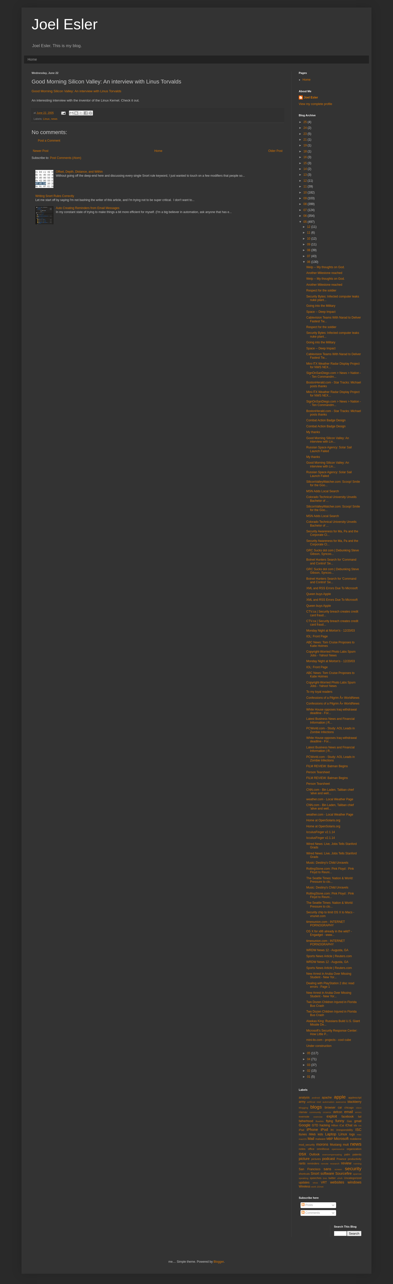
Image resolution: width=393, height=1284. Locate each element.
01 (309, 1076)
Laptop (330, 1134)
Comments (311, 1213)
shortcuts (304, 1173)
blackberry (354, 1102)
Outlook (314, 1154)
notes (302, 1148)
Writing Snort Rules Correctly (54, 196)
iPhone (312, 1130)
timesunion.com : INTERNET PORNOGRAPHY (325, 923)
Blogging (303, 1107)
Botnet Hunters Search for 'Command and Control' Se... (331, 561)
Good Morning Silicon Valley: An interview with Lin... (327, 439)
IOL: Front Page (317, 636)
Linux (46, 118)
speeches (315, 1177)
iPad (301, 1129)
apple (340, 1097)
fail (359, 1116)
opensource (338, 1149)
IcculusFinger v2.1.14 (320, 832)
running (357, 1163)
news (54, 118)
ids (355, 1125)
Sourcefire (343, 1173)
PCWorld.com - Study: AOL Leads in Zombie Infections (330, 730)
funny (339, 1121)
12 (306, 180)
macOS (303, 1139)
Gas (349, 1121)
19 (306, 145)
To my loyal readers (319, 692)
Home (32, 59)
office (311, 1148)
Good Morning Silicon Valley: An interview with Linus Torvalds (76, 91)
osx (302, 1153)
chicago (349, 1107)
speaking (303, 1178)
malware (320, 1138)
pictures (316, 1158)
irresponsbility (344, 1129)
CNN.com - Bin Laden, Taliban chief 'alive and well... (330, 791)
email (348, 1112)
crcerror (327, 1112)
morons (322, 1144)
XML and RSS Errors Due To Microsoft (332, 588)
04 (309, 1059)
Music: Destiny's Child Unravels (327, 862)
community (315, 1112)
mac (359, 1134)
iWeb (312, 1134)
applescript (354, 1097)
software (327, 1173)
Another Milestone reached (324, 273)
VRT (324, 1182)
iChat (348, 1125)
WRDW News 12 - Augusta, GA (327, 950)
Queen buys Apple (318, 594)
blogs (316, 1107)
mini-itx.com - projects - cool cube (328, 1040)
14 (306, 169)
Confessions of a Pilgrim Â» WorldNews (332, 698)
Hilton (334, 1125)
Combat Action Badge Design (326, 420)
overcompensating (332, 1154)
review (346, 1163)
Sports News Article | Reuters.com (329, 956)
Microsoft (341, 1139)
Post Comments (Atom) (65, 158)
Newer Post (40, 151)
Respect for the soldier (321, 290)
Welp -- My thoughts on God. (325, 267)
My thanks (313, 432)
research (334, 1163)
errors (358, 1112)
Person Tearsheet (318, 772)
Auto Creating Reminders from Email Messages (87, 208)
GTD (315, 1125)
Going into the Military (320, 306)
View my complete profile (315, 104)
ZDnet (320, 1186)
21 (306, 139)
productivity (354, 1158)
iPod (324, 1130)
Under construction (319, 1046)
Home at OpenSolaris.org (323, 820)
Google (304, 1125)
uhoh (339, 1178)
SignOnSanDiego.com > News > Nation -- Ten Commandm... (333, 374)
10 (306, 192)
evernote (304, 1116)
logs (352, 1134)
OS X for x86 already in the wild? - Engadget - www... (329, 933)
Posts (307, 1205)
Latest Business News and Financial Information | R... (330, 720)
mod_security (307, 1144)
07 (306, 210)
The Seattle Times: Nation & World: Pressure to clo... (329, 879)
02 (309, 1070)
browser (330, 1107)
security (353, 1168)
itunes (303, 1134)
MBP (329, 1139)
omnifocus (323, 1148)
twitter (332, 1177)
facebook (347, 1116)
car (340, 1107)
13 (306, 174)
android (316, 1097)
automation (328, 1102)
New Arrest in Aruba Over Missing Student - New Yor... (328, 975)
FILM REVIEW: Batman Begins (327, 766)
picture (304, 1159)
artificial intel (314, 1102)
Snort (315, 1173)
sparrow (357, 1173)
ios (359, 1125)
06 (306, 216)
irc (332, 1130)
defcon (337, 1112)
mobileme (355, 1138)
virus (315, 1182)
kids (320, 1134)
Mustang (335, 1144)
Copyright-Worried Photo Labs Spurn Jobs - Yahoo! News (331, 653)
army (302, 1102)
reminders (313, 1163)
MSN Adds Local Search (322, 491)
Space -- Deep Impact (321, 312)
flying (329, 1121)
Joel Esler (64, 24)
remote (325, 1163)
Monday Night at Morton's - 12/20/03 (330, 630)
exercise (318, 1116)
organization (354, 1148)
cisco (358, 1107)
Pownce (341, 1158)
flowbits (320, 1121)
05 (306, 222)
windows (354, 1182)
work (313, 1186)
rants (302, 1163)
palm (347, 1154)
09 (306, 198)
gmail (357, 1121)
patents (357, 1154)
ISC (358, 1130)
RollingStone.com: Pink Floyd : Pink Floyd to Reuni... (330, 870)
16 (306, 157)
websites (337, 1182)
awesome (341, 1102)
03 (309, 1065)
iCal (341, 1125)
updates (304, 1182)
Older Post (275, 151)
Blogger (219, 1261)
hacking (325, 1125)
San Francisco (309, 1169)
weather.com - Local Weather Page (329, 799)
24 (306, 128)
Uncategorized (352, 1177)
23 (306, 134)
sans (327, 1169)
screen (338, 1169)
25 (306, 122)
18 (306, 151)
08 (306, 204)
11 (306, 186)
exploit (332, 1116)
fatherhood (306, 1121)
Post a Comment (49, 140)
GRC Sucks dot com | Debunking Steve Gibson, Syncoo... (332, 552)
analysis (304, 1097)
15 (306, 163)
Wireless (304, 1186)
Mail (311, 1139)
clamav (303, 1112)
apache (327, 1097)
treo (325, 1178)
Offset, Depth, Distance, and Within (79, 171)
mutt (346, 1144)
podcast (328, 1159)
